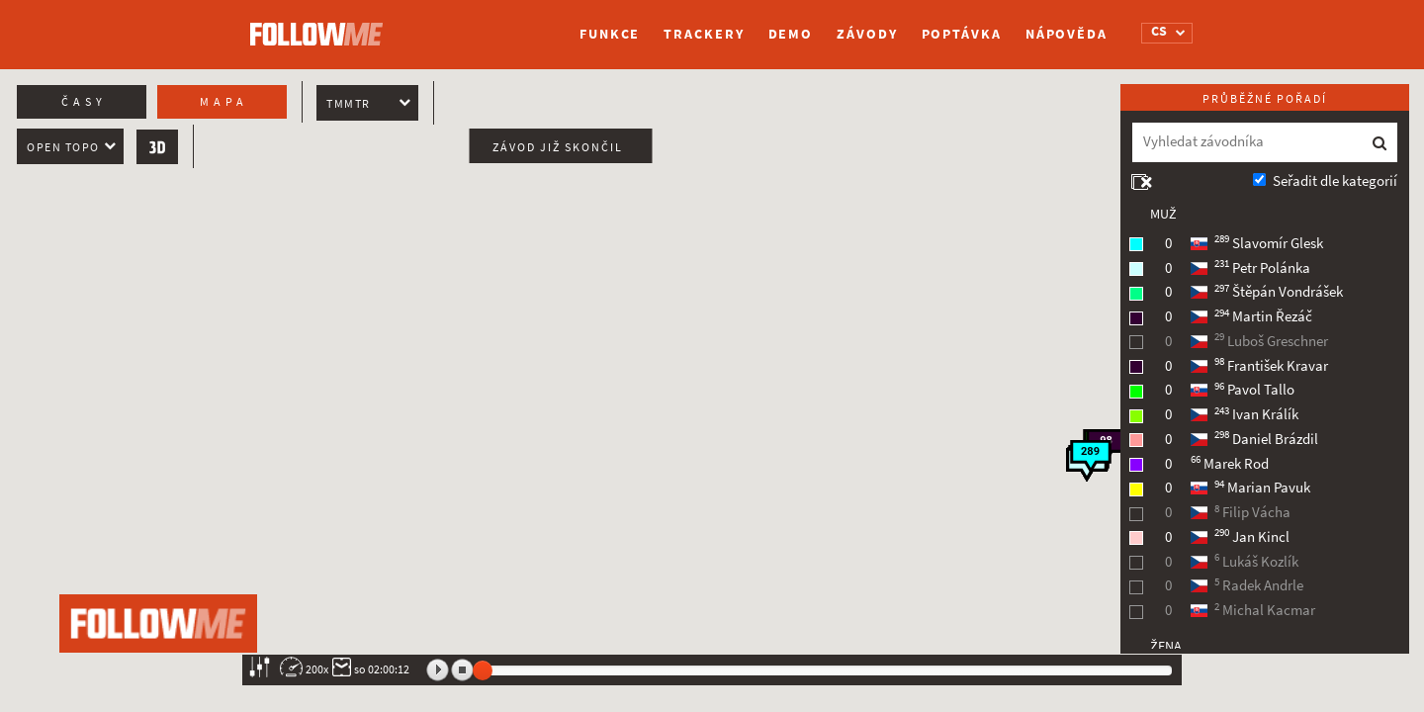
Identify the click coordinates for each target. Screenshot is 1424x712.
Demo (791, 34)
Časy (84, 102)
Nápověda (1066, 34)
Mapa (224, 102)
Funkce (609, 34)
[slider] (482, 670)
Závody (867, 34)
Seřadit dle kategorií (1335, 181)
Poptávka (962, 34)
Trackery (704, 34)
